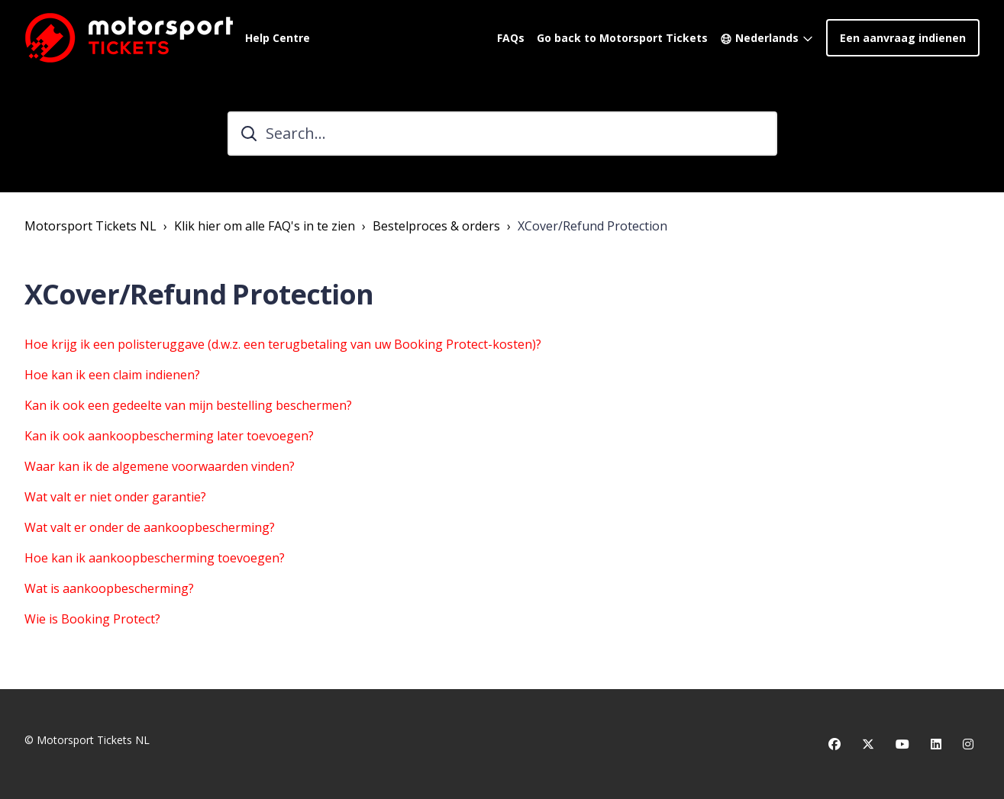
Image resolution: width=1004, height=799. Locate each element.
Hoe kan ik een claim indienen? (112, 374)
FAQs (511, 38)
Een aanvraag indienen (903, 38)
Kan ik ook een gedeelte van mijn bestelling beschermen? (188, 405)
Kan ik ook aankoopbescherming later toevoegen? (169, 435)
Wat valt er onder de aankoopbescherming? (149, 527)
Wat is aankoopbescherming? (109, 588)
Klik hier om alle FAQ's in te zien (264, 225)
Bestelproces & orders (436, 225)
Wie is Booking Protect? (92, 619)
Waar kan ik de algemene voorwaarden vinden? (159, 466)
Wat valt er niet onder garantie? (115, 496)
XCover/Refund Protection (592, 225)
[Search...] (502, 133)
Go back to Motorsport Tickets (622, 38)
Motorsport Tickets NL (90, 225)
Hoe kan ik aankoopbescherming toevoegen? (154, 557)
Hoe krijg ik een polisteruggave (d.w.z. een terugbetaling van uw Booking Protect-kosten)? (282, 344)
